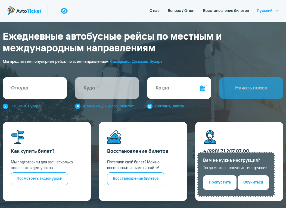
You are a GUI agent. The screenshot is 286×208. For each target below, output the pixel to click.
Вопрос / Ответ (181, 11)
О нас (155, 11)
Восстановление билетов (226, 11)
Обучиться (253, 182)
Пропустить (220, 182)
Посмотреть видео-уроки (39, 179)
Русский (264, 11)
